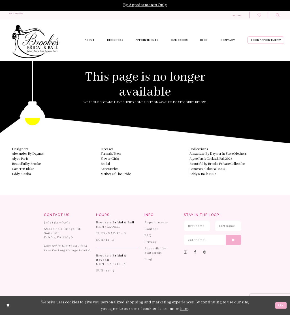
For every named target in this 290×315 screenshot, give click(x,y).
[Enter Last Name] (228, 226)
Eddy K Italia (21, 174)
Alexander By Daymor (28, 154)
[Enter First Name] (197, 226)
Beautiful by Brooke (26, 164)
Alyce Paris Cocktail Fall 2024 (211, 159)
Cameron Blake (23, 169)
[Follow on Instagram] (185, 252)
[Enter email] (212, 240)
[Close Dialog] (8, 306)
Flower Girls (110, 159)
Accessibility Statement (155, 251)
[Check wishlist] (259, 15)
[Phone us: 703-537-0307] (27, 15)
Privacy (150, 242)
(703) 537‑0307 (57, 223)
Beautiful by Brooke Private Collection (217, 164)
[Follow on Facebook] (195, 252)
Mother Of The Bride (116, 174)
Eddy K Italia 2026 (202, 174)
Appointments (156, 223)
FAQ (148, 236)
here (184, 308)
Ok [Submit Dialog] (281, 305)
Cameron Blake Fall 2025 (207, 169)
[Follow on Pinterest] (205, 252)
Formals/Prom (111, 154)
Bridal (105, 164)
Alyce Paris (20, 159)
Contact (151, 229)
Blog (148, 260)
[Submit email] (233, 240)
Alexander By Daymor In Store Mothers (217, 154)
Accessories (109, 169)
